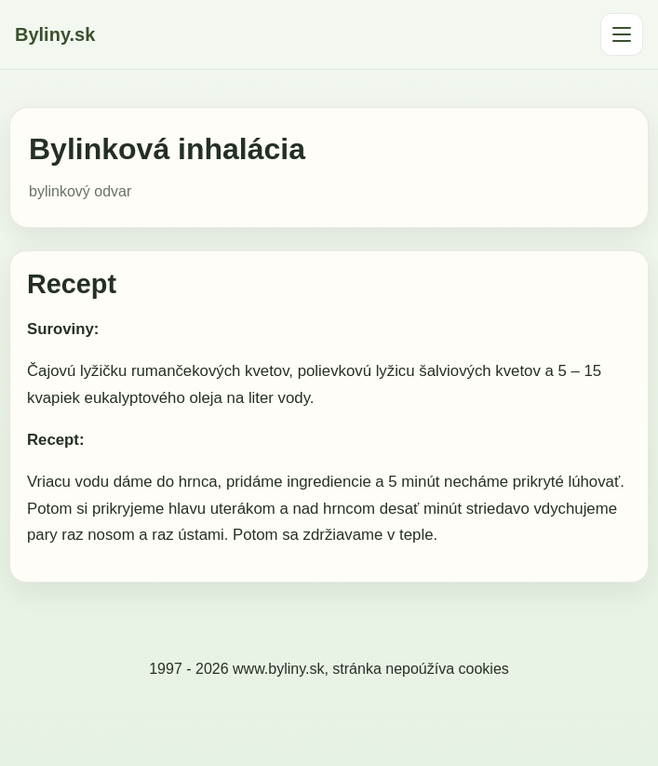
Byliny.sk (55, 34)
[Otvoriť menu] (621, 34)
